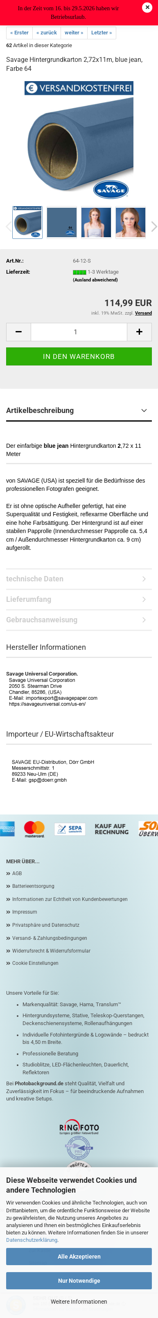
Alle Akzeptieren (79, 1256)
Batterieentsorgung (33, 886)
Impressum (24, 912)
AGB (17, 873)
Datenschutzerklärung (31, 1240)
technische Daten (34, 578)
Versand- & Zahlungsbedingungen (49, 938)
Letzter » (101, 32)
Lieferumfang (28, 599)
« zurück (46, 32)
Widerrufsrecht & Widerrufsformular (51, 951)
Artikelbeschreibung (40, 410)
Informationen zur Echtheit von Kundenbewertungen (70, 899)
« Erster (19, 32)
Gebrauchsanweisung (41, 619)
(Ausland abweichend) (95, 280)
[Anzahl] (79, 332)
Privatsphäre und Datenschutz (45, 925)
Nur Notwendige (79, 1280)
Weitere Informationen (79, 1301)
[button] (18, 332)
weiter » (74, 32)
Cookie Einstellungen (35, 963)
